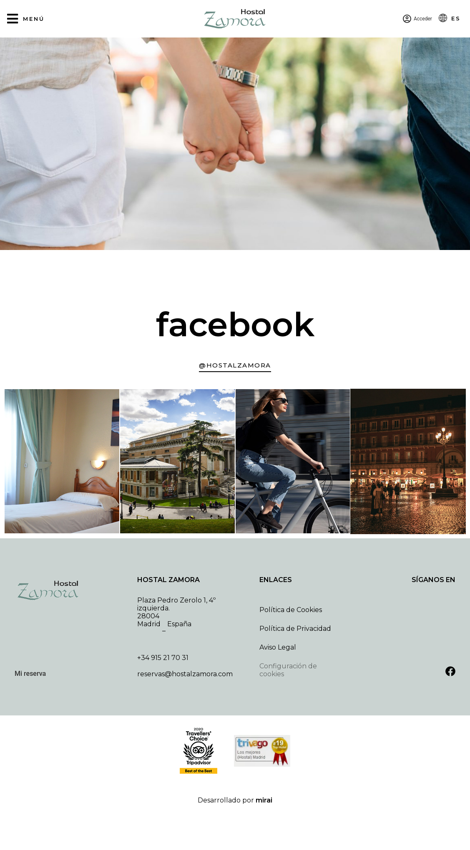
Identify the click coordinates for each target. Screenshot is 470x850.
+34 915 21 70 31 (163, 658)
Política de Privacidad (295, 628)
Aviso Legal (277, 647)
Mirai (264, 800)
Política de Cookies (290, 610)
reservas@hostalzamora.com (185, 674)
